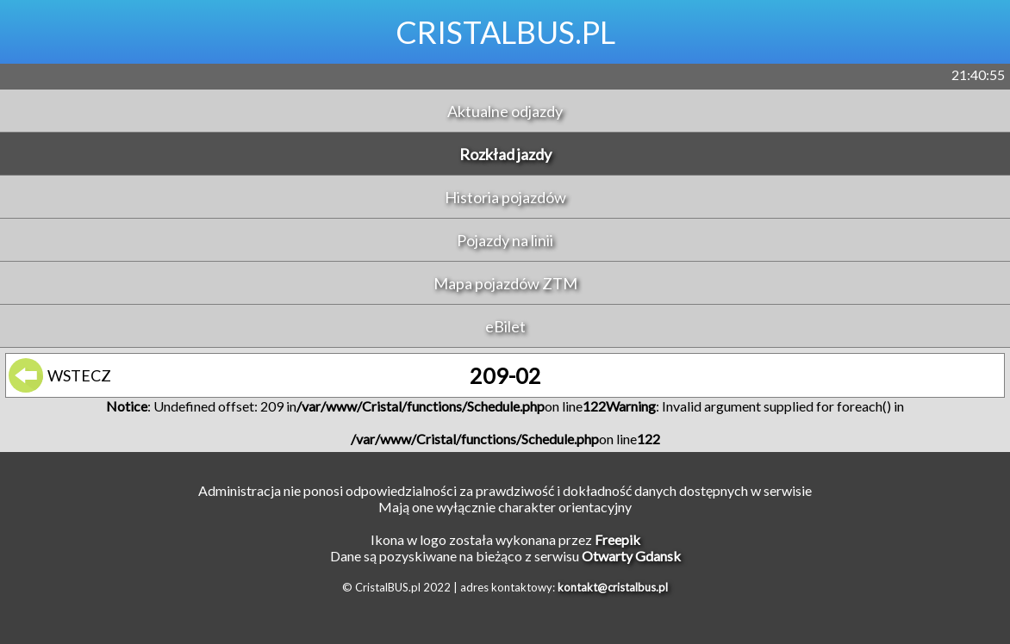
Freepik (617, 539)
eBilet (505, 326)
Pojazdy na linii (505, 240)
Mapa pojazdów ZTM (505, 283)
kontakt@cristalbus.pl (613, 587)
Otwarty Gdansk (631, 556)
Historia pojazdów (505, 197)
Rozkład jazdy (505, 154)
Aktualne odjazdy (505, 111)
